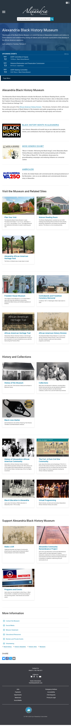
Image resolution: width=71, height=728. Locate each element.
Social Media (10, 628)
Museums (42, 650)
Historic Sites (33, 650)
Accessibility (51, 695)
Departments (18, 698)
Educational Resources (13, 637)
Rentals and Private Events (14, 642)
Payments (18, 695)
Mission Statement (12, 633)
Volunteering (10, 647)
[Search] (52, 22)
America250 (28, 172)
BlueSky (31, 680)
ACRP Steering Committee (18, 73)
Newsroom (18, 700)
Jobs (17, 692)
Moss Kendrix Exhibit (33, 149)
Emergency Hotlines (51, 692)
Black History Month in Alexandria (40, 128)
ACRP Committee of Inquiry (19, 60)
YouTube (40, 680)
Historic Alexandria (20, 650)
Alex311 (31, 673)
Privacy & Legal (51, 700)
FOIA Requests (51, 698)
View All (66, 57)
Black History (8, 650)
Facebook (34, 680)
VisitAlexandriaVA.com (35, 686)
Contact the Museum (13, 624)
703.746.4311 (38, 673)
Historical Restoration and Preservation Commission (27, 66)
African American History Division (30, 110)
